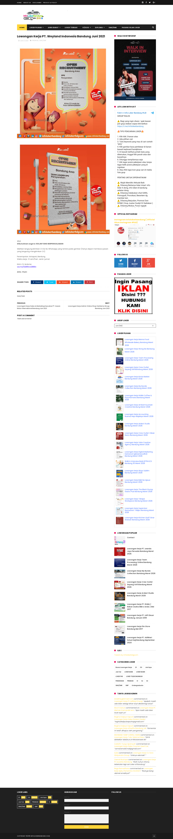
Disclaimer (37, 3)
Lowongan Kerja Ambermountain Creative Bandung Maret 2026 (139, 406)
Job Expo (148, 667)
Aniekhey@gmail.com (123, 699)
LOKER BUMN (140, 672)
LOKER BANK (129, 672)
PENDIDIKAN (120, 681)
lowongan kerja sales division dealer (129, 719)
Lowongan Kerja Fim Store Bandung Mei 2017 (138, 627)
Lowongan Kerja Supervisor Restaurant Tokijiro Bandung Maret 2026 (139, 510)
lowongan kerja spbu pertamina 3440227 (133, 769)
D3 (141, 667)
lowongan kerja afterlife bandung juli (130, 728)
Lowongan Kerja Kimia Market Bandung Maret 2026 (137, 377)
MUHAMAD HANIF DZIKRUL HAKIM (127, 735)
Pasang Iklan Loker (131, 27)
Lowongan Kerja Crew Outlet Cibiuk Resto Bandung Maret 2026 (139, 434)
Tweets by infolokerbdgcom (126, 655)
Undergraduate (137, 685)
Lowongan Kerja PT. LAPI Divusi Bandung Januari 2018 (140, 616)
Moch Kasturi (119, 708)
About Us (27, 3)
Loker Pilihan (35, 27)
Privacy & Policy (50, 3)
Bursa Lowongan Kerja (124, 667)
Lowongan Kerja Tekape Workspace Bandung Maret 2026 (138, 500)
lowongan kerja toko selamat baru (129, 737)
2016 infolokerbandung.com (38, 836)
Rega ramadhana (122, 768)
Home (19, 3)
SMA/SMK (113, 27)
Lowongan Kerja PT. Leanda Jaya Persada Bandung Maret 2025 (140, 551)
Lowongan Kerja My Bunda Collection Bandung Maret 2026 (138, 387)
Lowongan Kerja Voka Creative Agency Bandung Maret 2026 (137, 443)
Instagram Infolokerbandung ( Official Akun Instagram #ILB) (134, 221)
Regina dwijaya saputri (123, 717)
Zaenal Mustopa (121, 759)
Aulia (116, 753)
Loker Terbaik (71, 27)
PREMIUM (35, 40)
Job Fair (118, 672)
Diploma (99, 27)
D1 (136, 667)
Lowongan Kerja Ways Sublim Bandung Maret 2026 (137, 471)
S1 (137, 681)
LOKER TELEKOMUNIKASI (134, 676)
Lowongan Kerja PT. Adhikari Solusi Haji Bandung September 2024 (141, 640)
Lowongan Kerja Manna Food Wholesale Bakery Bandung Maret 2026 (139, 342)
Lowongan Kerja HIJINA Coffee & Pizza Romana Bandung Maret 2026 (138, 397)
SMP (127, 685)
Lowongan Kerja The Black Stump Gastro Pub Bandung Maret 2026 (139, 490)
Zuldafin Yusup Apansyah (125, 744)
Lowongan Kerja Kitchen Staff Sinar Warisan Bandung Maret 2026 (139, 518)
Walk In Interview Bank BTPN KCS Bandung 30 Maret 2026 (138, 462)
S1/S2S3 (85, 27)
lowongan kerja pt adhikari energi (128, 701)
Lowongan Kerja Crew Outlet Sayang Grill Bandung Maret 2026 (139, 368)
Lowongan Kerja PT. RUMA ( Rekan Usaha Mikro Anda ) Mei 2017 (140, 607)
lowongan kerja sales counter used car (131, 746)
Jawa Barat (53, 27)
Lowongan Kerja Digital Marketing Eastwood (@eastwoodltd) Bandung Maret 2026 (139, 454)
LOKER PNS (119, 676)
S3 (147, 681)
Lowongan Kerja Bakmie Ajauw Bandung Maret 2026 (137, 481)
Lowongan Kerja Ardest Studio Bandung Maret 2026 (137, 424)
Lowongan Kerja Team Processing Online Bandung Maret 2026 (139, 359)
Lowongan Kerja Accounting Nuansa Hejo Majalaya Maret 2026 (139, 415)
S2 (142, 681)
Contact (131, 537)
